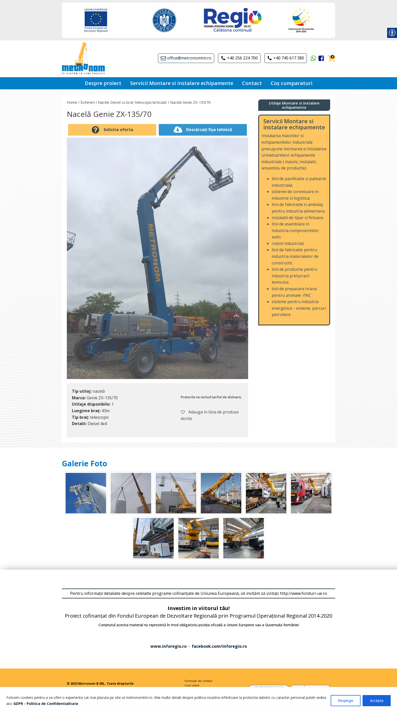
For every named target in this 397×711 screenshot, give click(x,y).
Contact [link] (252, 83)
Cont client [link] (192, 685)
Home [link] (72, 102)
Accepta (376, 700)
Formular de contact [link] (198, 681)
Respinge (345, 700)
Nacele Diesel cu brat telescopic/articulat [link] (132, 102)
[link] (45, 703)
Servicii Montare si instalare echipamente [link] (181, 83)
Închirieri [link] (88, 102)
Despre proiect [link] (103, 83)
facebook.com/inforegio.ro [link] (219, 646)
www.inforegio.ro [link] (168, 646)
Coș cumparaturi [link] (291, 83)
